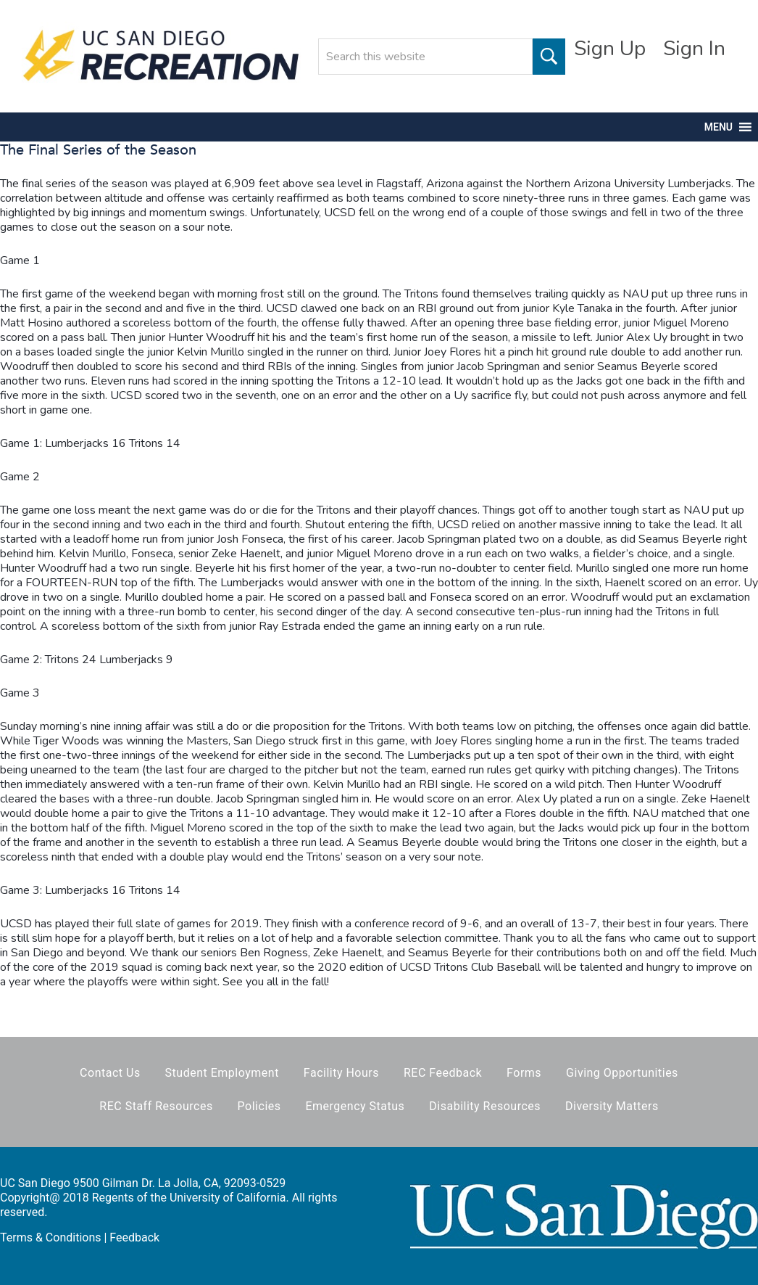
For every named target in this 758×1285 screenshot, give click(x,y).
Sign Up (610, 48)
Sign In (694, 48)
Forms (524, 1073)
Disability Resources (485, 1106)
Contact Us (110, 1073)
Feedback (134, 1237)
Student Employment (222, 1073)
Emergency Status (354, 1106)
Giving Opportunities (622, 1073)
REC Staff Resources (155, 1106)
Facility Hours (341, 1073)
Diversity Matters (612, 1106)
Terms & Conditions (50, 1237)
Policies (259, 1106)
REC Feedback (443, 1073)
